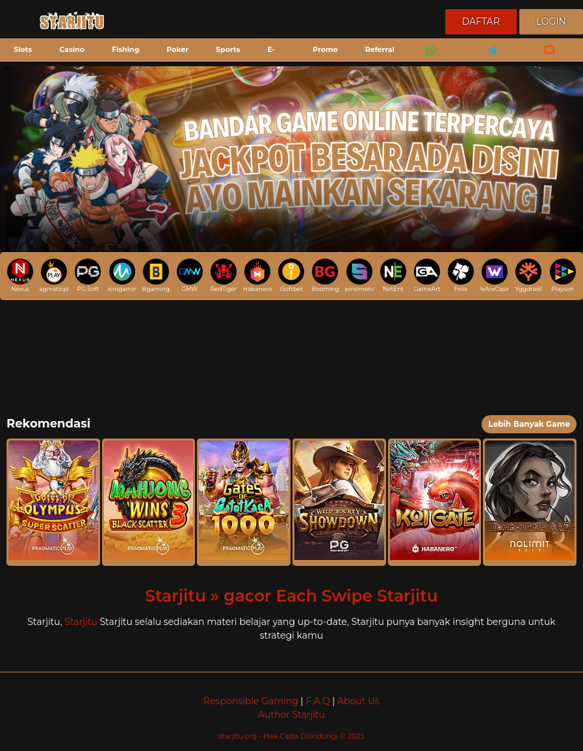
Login (551, 21)
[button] (53, 502)
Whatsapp (428, 58)
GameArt (426, 275)
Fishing (125, 49)
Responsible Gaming (250, 701)
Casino (71, 49)
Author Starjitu (291, 714)
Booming (325, 275)
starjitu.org (238, 736)
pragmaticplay (54, 275)
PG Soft (88, 275)
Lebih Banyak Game (529, 424)
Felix (461, 275)
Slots (23, 49)
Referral (380, 49)
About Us (358, 701)
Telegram (487, 58)
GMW (190, 275)
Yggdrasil (528, 275)
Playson (563, 275)
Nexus (20, 275)
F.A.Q (317, 701)
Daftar (481, 21)
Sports (228, 49)
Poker (177, 49)
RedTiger (224, 275)
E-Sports (265, 60)
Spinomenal (358, 275)
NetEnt (393, 275)
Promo (325, 49)
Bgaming (155, 275)
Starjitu (80, 622)
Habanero (257, 275)
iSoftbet (291, 275)
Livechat (544, 58)
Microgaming (121, 275)
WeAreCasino (494, 275)
